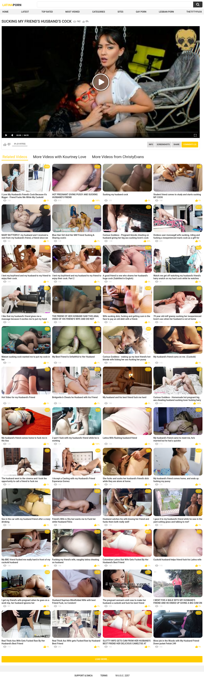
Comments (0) (189, 144)
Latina (11, 5)
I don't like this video (9, 144)
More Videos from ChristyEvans (118, 157)
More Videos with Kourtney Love (59, 157)
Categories (98, 12)
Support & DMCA (83, 675)
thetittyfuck (194, 12)
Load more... (102, 659)
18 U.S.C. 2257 (122, 675)
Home (5, 12)
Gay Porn (141, 12)
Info (151, 144)
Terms (103, 675)
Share (176, 144)
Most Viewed (72, 12)
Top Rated (47, 12)
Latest (25, 12)
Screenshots (163, 144)
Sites (120, 12)
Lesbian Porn (166, 12)
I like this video (4, 144)
